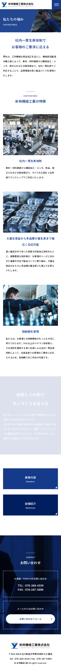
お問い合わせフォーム (30, 618)
